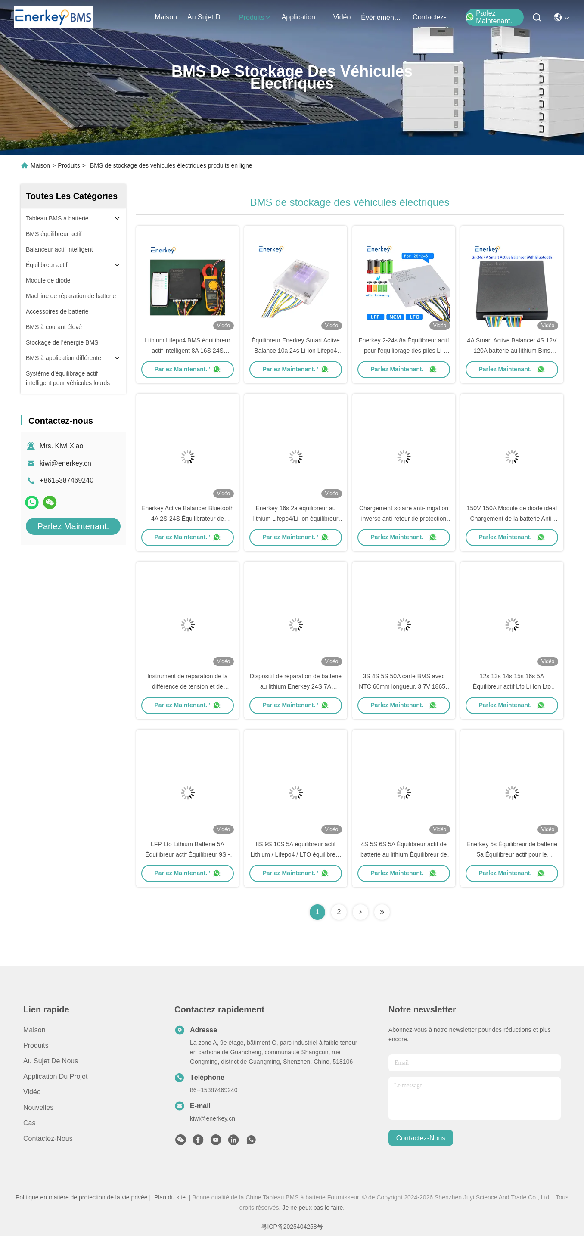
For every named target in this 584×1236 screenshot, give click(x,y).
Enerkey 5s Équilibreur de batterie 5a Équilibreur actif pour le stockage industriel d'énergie (511, 854)
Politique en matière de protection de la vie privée (82, 1197)
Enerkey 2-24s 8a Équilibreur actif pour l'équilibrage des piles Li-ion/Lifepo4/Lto (403, 350)
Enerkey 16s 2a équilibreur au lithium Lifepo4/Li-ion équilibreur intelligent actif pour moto (296, 518)
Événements (381, 17)
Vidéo (32, 1092)
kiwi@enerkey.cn (65, 463)
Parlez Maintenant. (489, 17)
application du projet (302, 17)
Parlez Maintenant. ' (187, 369)
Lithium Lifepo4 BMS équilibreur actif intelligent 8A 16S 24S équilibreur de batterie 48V (187, 350)
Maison (166, 17)
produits (255, 17)
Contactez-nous (48, 1138)
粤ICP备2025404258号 (292, 1226)
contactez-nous (433, 17)
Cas (29, 1123)
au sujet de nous (208, 17)
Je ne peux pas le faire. (313, 1207)
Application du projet (55, 1076)
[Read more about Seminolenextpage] (360, 912)
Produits (69, 165)
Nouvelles (38, 1107)
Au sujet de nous (50, 1061)
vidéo (342, 17)
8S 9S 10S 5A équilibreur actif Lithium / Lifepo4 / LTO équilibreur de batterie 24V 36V (296, 854)
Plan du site (170, 1197)
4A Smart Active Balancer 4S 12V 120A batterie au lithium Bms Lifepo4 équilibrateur (512, 350)
